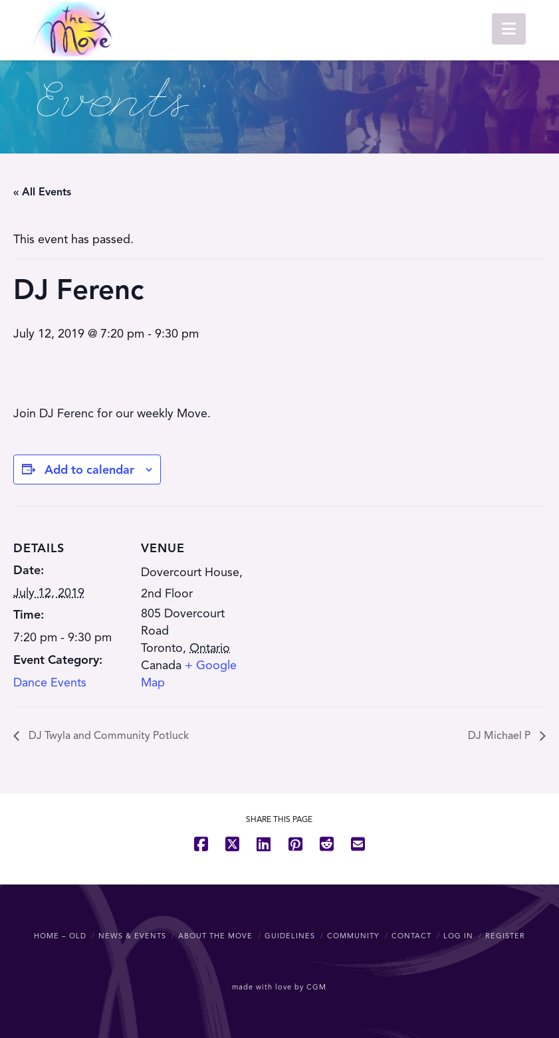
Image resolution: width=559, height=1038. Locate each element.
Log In (458, 935)
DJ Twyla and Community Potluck (107, 735)
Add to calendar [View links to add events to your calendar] (89, 470)
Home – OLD (60, 935)
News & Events (132, 935)
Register (505, 935)
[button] (509, 29)
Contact (411, 935)
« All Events (42, 192)
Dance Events (49, 682)
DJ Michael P (500, 735)
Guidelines (290, 935)
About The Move (215, 935)
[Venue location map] (339, 598)
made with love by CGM (279, 986)
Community (353, 935)
